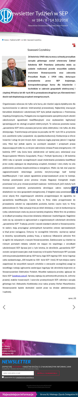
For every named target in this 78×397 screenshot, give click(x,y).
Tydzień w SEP (15, 40)
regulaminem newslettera (25, 377)
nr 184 (23, 40)
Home (5, 40)
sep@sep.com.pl (19, 276)
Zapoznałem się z (19, 377)
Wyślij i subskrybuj (47, 373)
